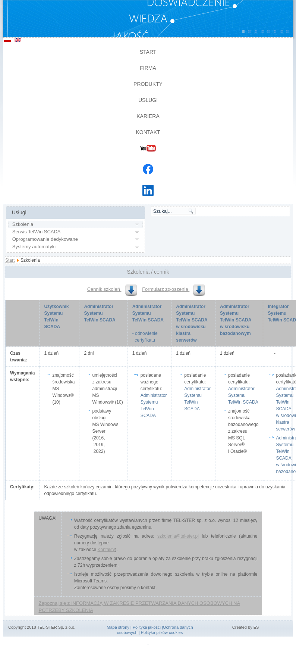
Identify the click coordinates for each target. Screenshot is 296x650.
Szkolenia (22, 224)
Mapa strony (118, 627)
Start (148, 52)
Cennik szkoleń (112, 289)
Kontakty (106, 549)
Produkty (148, 84)
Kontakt (148, 132)
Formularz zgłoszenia (173, 289)
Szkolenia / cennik (148, 272)
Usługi (148, 100)
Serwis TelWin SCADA (36, 231)
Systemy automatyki (34, 246)
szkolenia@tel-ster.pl (178, 536)
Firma (148, 68)
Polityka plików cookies (162, 632)
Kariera (147, 116)
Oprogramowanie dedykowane (45, 239)
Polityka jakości (147, 627)
